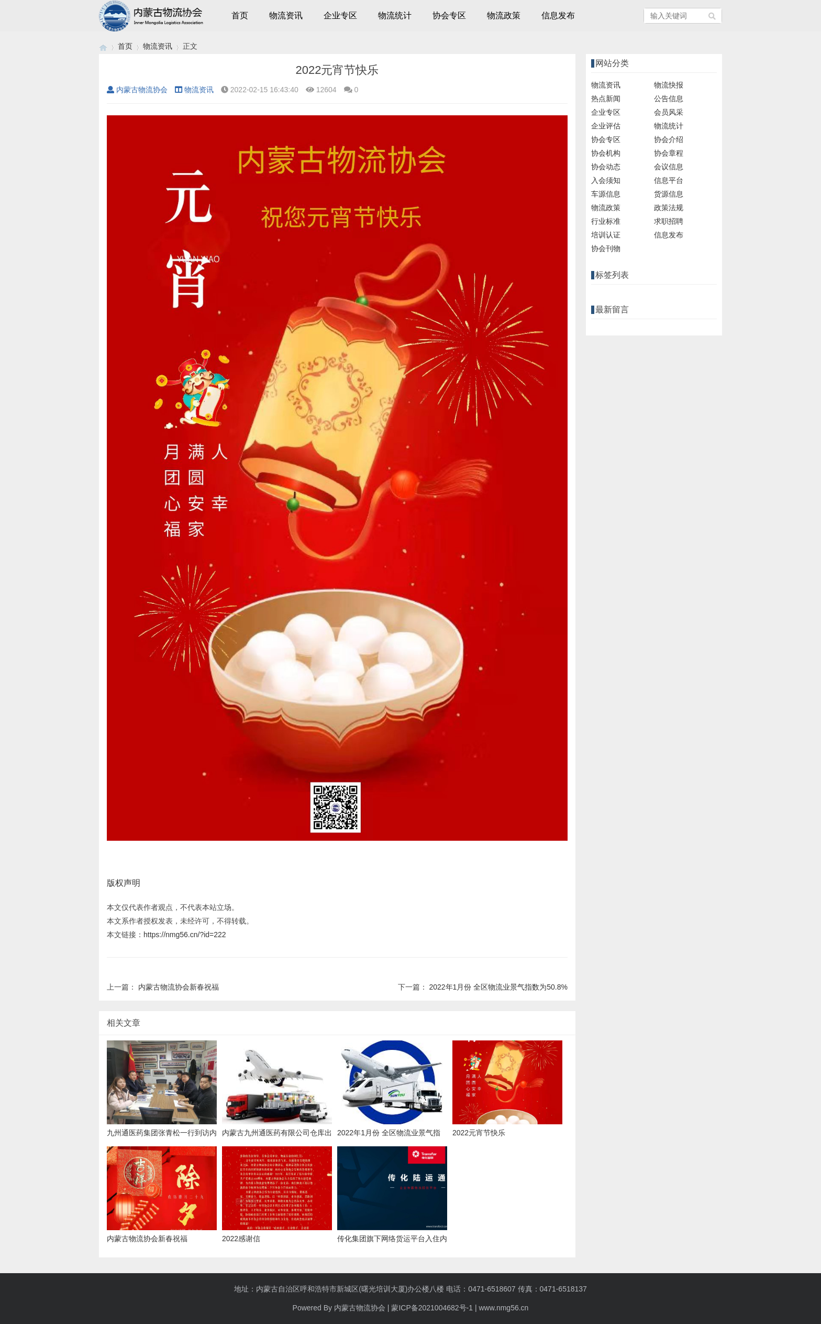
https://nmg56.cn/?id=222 (184, 934)
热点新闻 (605, 98)
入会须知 (605, 180)
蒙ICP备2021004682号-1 (432, 1308)
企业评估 (605, 126)
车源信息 (605, 194)
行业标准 (605, 221)
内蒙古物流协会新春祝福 (178, 987)
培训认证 (605, 235)
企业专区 (340, 15)
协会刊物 (605, 248)
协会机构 (605, 153)
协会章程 (668, 153)
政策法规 (668, 207)
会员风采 (668, 112)
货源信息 (668, 194)
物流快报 (668, 85)
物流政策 (503, 15)
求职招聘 (668, 221)
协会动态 (605, 166)
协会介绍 (668, 139)
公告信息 (668, 98)
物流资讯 (286, 15)
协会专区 (449, 15)
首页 (239, 15)
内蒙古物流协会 (137, 89)
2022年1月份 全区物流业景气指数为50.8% (498, 987)
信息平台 (668, 180)
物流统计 (395, 15)
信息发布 (558, 15)
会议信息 (668, 166)
